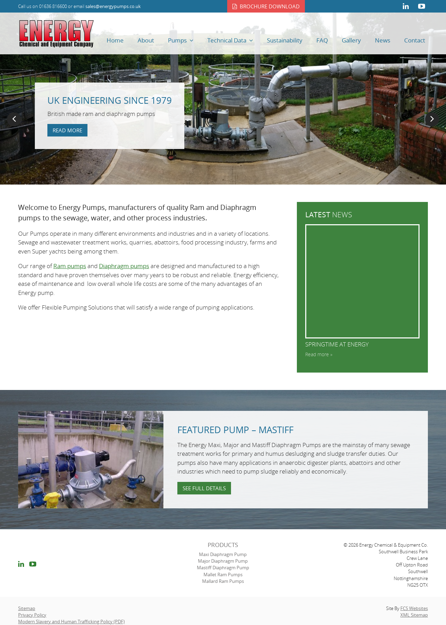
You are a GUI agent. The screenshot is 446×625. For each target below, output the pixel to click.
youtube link (421, 6)
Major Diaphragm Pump (223, 561)
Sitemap (26, 608)
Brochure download (270, 6)
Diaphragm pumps (124, 266)
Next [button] (432, 119)
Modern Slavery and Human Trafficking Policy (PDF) (71, 621)
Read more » (318, 354)
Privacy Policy (32, 615)
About (146, 40)
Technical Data (226, 40)
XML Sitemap (414, 615)
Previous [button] (14, 119)
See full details (204, 488)
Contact (414, 40)
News (382, 40)
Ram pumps (69, 266)
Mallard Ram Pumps (223, 581)
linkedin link (405, 6)
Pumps (177, 40)
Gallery (351, 40)
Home (115, 40)
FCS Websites (414, 608)
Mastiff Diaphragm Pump (223, 567)
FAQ (322, 40)
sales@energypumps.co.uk (113, 6)
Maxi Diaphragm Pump (223, 554)
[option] (223, 99)
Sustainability (284, 40)
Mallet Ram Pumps (223, 574)
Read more (67, 130)
